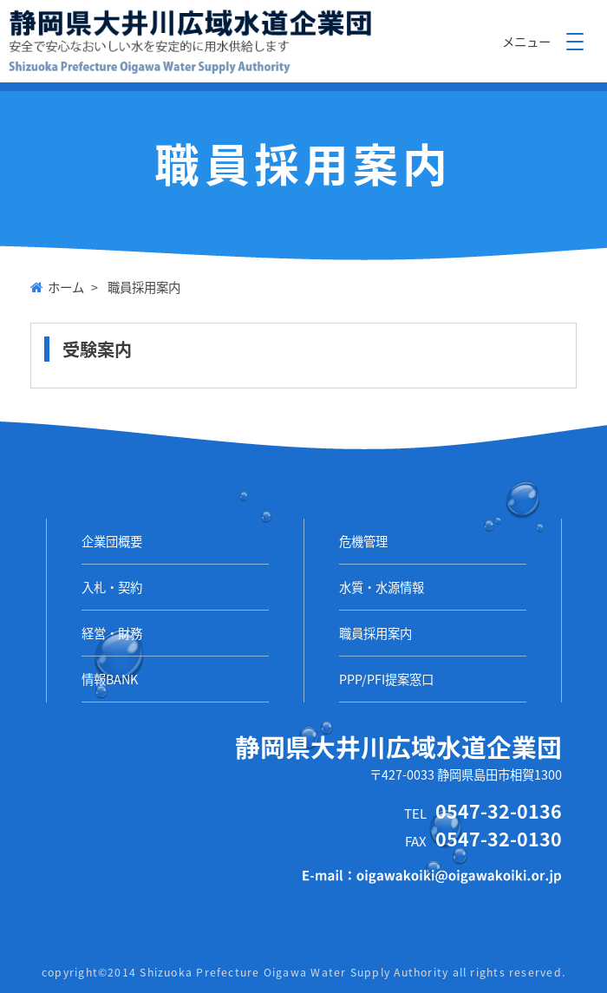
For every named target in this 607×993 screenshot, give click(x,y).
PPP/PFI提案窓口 (386, 679)
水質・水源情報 (381, 587)
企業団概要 (112, 541)
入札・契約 (112, 587)
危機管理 (363, 541)
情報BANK (110, 679)
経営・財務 (112, 633)
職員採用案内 (375, 633)
